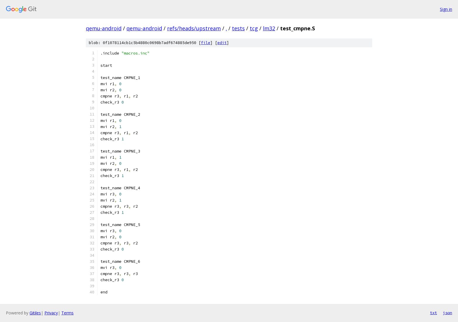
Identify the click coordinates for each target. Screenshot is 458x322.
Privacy (51, 313)
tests (238, 28)
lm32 (269, 28)
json (447, 312)
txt (433, 312)
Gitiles (35, 313)
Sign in (446, 9)
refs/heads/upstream (194, 28)
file (205, 42)
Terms (67, 313)
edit (222, 42)
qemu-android (104, 28)
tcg (254, 28)
